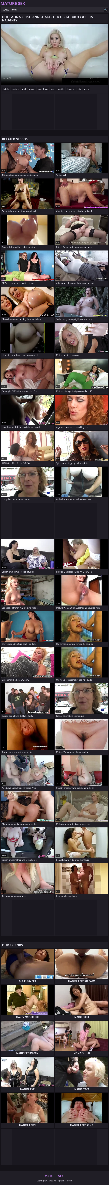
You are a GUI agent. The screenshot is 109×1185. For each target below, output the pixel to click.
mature (15, 89)
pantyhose (43, 89)
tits (79, 89)
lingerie (71, 89)
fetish (6, 89)
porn (86, 89)
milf (24, 89)
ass (52, 89)
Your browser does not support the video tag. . (54, 54)
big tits (61, 89)
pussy (32, 89)
